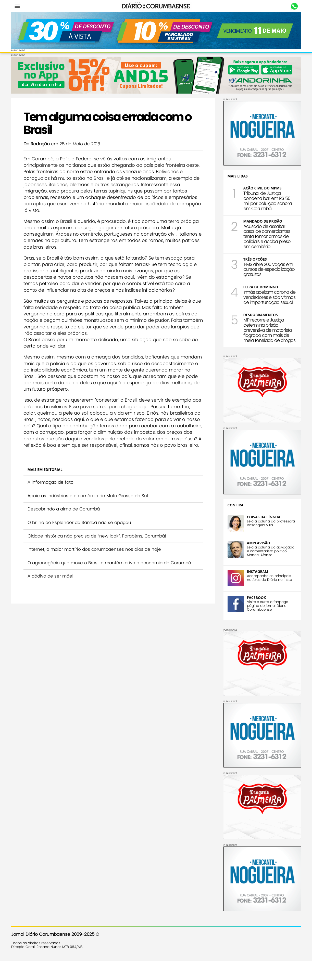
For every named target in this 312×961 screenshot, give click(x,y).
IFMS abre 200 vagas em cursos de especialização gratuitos (269, 269)
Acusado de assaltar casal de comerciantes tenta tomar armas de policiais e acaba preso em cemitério (267, 236)
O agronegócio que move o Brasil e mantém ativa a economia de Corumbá (109, 563)
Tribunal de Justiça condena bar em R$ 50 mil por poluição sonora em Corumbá (267, 200)
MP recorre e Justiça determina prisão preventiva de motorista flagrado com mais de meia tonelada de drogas (269, 330)
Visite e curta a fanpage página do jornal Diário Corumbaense (267, 605)
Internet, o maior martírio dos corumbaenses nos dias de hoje (94, 549)
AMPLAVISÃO (258, 543)
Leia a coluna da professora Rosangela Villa (271, 523)
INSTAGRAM (257, 571)
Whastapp (294, 6)
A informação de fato (50, 482)
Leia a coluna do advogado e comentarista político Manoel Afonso (270, 551)
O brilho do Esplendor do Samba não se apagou (79, 522)
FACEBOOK (256, 597)
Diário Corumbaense (156, 6)
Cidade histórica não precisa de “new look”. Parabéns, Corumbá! (97, 536)
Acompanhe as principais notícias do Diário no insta (269, 577)
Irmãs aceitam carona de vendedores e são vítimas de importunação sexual (269, 297)
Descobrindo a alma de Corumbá (64, 509)
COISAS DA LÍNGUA (263, 517)
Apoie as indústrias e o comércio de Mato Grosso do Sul (88, 496)
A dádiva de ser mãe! (50, 576)
